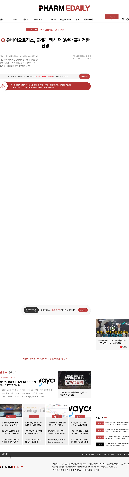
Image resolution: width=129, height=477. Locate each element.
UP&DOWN (37, 19)
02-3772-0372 (89, 467)
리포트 (25, 19)
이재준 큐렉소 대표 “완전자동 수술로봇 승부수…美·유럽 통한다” (112, 342)
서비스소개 (88, 19)
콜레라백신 (59, 29)
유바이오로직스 (45, 29)
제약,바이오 (79, 417)
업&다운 (56, 417)
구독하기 (84, 76)
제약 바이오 (51, 19)
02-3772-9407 (81, 467)
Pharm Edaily (11, 467)
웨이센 (12, 377)
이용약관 (106, 455)
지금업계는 (32, 29)
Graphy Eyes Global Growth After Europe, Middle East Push (23, 396)
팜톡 (77, 19)
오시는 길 (91, 455)
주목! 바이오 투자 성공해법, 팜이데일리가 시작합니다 (73, 394)
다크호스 (15, 19)
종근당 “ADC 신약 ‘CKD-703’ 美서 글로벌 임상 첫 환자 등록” (22, 393)
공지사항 (5, 454)
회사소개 (84, 455)
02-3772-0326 (67, 467)
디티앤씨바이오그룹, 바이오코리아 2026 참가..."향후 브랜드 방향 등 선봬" (27, 390)
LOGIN (122, 19)
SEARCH (127, 19)
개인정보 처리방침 (116, 455)
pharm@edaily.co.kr (111, 467)
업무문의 (99, 455)
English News (65, 19)
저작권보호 (126, 455)
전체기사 (3, 19)
